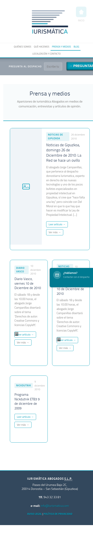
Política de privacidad (58, 514)
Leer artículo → (57, 224)
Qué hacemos (41, 46)
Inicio (81, 14)
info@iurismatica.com (55, 505)
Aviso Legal (34, 514)
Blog (76, 46)
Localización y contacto (46, 53)
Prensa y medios (61, 46)
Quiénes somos (22, 46)
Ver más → (55, 232)
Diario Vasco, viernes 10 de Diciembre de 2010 (27, 284)
